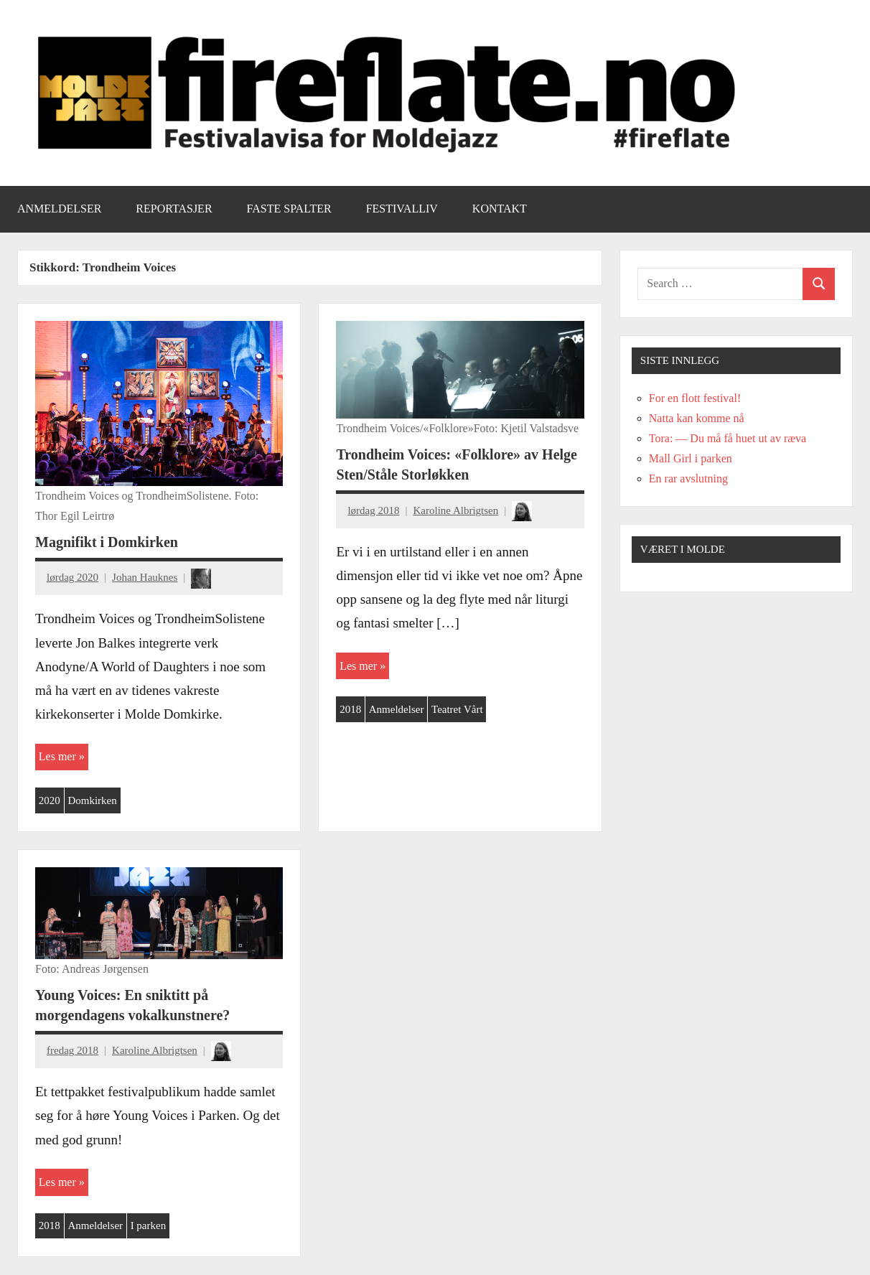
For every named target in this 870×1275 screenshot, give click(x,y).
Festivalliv (402, 208)
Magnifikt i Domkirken (106, 542)
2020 (49, 800)
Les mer (57, 756)
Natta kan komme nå (696, 418)
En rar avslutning (688, 478)
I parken (149, 1225)
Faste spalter (289, 208)
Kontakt (499, 208)
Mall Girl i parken (690, 458)
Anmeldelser (59, 208)
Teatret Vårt (457, 709)
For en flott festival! (695, 398)
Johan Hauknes (144, 577)
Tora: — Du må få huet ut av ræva (727, 438)
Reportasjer (174, 208)
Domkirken (91, 800)
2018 (350, 709)
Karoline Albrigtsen (455, 510)
